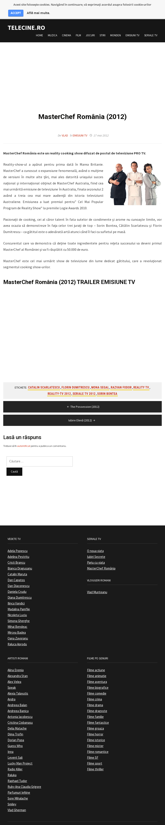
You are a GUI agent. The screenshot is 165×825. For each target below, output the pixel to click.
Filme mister (95, 741)
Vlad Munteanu (97, 587)
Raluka (12, 770)
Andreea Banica (18, 706)
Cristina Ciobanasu (20, 718)
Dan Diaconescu (18, 581)
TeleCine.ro (26, 23)
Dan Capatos (16, 575)
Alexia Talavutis (18, 689)
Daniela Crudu (17, 587)
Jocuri (90, 30)
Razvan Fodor (121, 382)
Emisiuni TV (132, 30)
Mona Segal (100, 382)
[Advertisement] (82, 68)
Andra (11, 694)
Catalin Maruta (17, 569)
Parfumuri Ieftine (19, 788)
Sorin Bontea (107, 389)
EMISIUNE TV (118, 277)
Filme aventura (97, 677)
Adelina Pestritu (18, 552)
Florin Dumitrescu (75, 382)
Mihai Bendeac (17, 622)
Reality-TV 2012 (59, 389)
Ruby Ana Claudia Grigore (24, 782)
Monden (115, 30)
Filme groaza (95, 724)
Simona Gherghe (19, 616)
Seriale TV (150, 30)
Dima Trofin (15, 729)
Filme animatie (96, 671)
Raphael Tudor (17, 776)
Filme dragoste (97, 706)
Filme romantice (97, 747)
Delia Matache (17, 724)
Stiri (102, 30)
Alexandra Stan (18, 671)
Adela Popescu (18, 546)
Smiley (12, 799)
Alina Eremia (16, 665)
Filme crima (94, 694)
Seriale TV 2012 (84, 389)
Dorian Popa (16, 735)
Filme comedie (96, 689)
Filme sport (94, 759)
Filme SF (92, 753)
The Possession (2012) (82, 402)
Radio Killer (15, 764)
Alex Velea (14, 677)
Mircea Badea (17, 628)
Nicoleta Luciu (17, 610)
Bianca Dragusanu (20, 564)
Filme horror (95, 729)
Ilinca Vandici (16, 599)
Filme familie (95, 712)
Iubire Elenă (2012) (82, 415)
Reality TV (141, 382)
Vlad (65, 131)
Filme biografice (97, 683)
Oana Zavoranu (18, 633)
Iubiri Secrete (96, 552)
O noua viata (95, 546)
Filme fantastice (98, 718)
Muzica (52, 30)
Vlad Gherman (17, 805)
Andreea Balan (17, 700)
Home (39, 30)
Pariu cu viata (96, 558)
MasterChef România (101, 564)
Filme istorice (96, 735)
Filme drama (95, 700)
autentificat (23, 441)
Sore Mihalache (18, 794)
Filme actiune (96, 665)
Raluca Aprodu (17, 639)
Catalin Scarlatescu (44, 382)
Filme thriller (95, 764)
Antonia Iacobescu (20, 712)
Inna (10, 747)
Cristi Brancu (16, 558)
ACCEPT (16, 13)
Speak (12, 683)
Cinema (66, 30)
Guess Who (15, 741)
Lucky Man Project (20, 759)
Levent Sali (15, 753)
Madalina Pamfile (19, 604)
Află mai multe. (38, 12)
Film (78, 30)
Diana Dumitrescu (20, 593)
